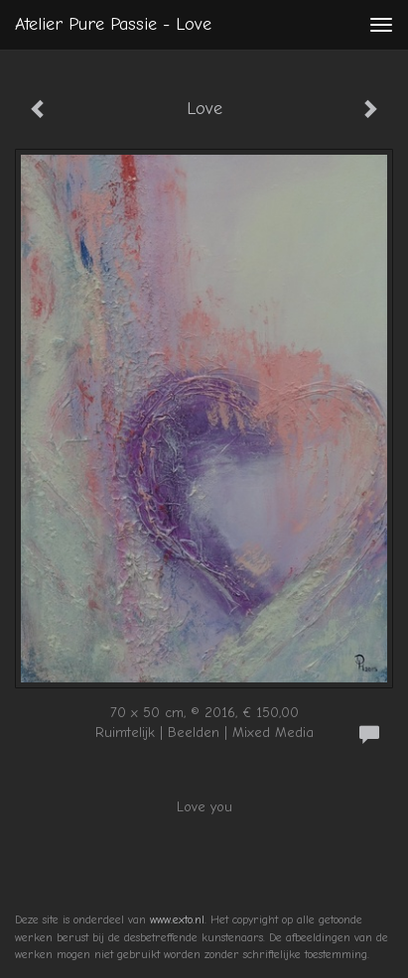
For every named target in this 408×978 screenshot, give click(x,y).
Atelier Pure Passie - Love (113, 24)
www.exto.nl (177, 919)
